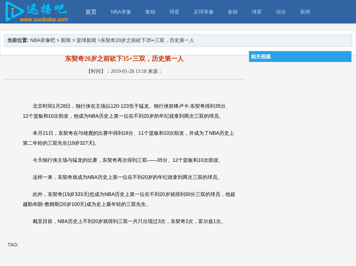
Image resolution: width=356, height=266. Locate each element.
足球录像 (204, 12)
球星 (174, 12)
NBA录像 (121, 12)
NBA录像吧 (42, 40)
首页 (91, 12)
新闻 (305, 12)
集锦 (150, 12)
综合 (281, 12)
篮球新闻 (86, 40)
